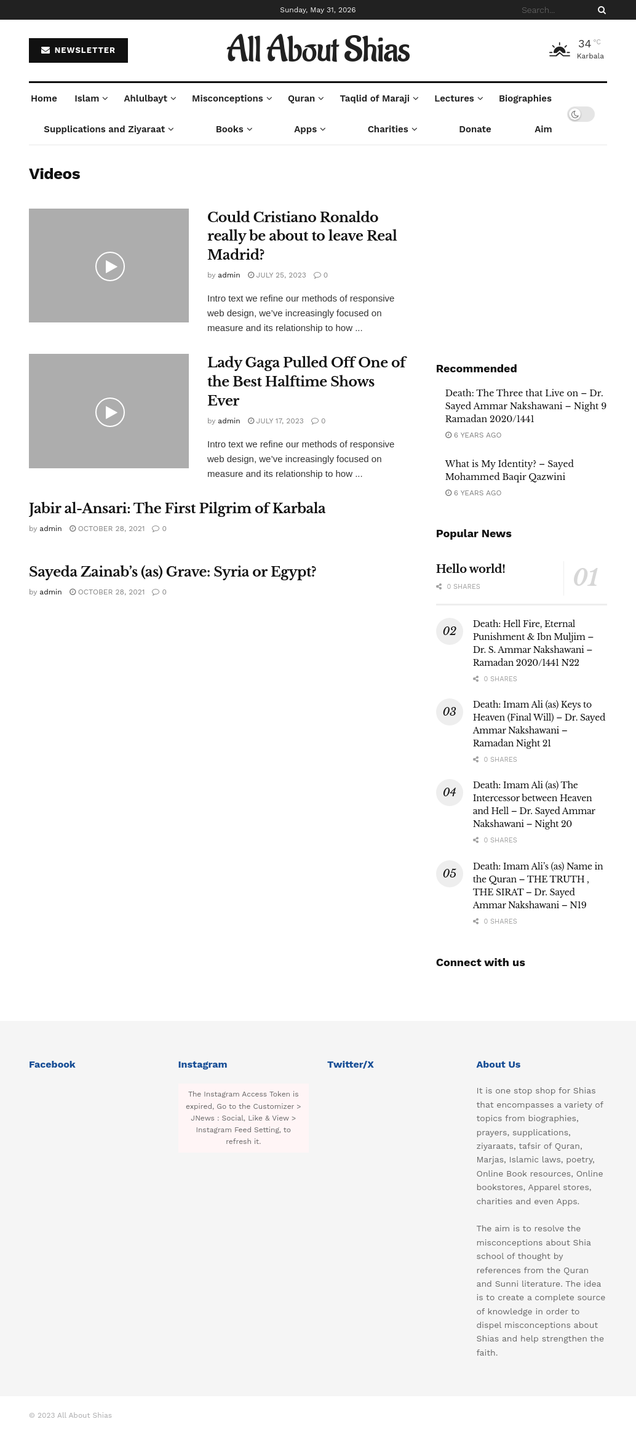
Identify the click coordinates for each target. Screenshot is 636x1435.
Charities (388, 129)
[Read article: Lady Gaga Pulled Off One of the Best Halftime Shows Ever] (109, 411)
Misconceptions (227, 98)
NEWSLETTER (78, 50)
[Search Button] (600, 10)
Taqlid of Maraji (375, 98)
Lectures (454, 98)
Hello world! (471, 569)
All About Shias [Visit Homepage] (318, 50)
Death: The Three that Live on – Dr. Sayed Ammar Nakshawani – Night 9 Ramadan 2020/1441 (526, 406)
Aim (543, 129)
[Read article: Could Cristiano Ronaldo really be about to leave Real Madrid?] (109, 266)
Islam (86, 98)
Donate (475, 129)
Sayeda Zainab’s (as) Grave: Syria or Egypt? (172, 572)
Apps (305, 129)
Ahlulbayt (145, 98)
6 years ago (473, 435)
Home (44, 98)
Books (230, 129)
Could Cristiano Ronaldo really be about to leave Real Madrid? (302, 236)
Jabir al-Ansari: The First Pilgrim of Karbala (177, 508)
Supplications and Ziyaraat (104, 129)
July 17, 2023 (276, 421)
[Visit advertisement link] (521, 249)
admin (229, 275)
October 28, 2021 (107, 528)
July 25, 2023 (277, 275)
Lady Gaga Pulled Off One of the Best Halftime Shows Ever (306, 381)
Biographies (525, 98)
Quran (301, 98)
